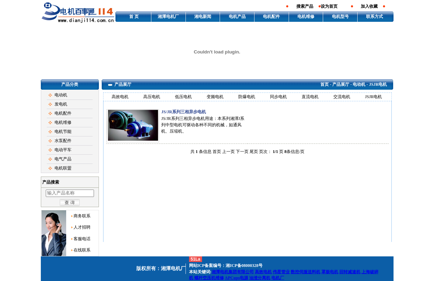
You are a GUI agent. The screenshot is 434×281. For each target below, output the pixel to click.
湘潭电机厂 (168, 16)
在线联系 (82, 250)
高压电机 (151, 96)
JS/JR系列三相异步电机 (183, 111)
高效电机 (120, 96)
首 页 (134, 16)
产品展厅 (340, 84)
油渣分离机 (259, 277)
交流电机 (341, 96)
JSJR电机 (373, 96)
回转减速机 (349, 271)
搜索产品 (304, 6)
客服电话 (82, 238)
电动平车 (63, 149)
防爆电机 (246, 96)
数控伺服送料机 (305, 271)
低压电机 (183, 96)
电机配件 (271, 16)
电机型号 (340, 16)
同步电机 (278, 96)
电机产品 (237, 16)
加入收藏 (369, 6)
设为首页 (329, 6)
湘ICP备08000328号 (244, 265)
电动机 (61, 94)
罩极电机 (329, 271)
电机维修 (305, 16)
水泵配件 (63, 140)
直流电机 (310, 96)
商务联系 (82, 215)
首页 (324, 84)
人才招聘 (82, 227)
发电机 (61, 104)
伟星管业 (281, 271)
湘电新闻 (202, 16)
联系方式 (374, 16)
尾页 (254, 151)
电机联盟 (63, 168)
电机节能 (63, 131)
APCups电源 (237, 277)
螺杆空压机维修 (209, 277)
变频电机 (215, 96)
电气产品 (63, 159)
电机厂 (277, 277)
